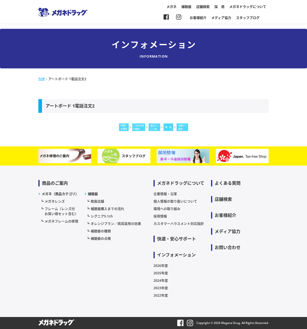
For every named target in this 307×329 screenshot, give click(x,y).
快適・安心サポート (176, 239)
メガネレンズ (55, 201)
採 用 (219, 6)
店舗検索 (203, 6)
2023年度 (161, 288)
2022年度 (161, 295)
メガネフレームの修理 (61, 221)
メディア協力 (221, 17)
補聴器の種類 (101, 231)
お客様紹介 (198, 17)
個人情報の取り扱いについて (175, 201)
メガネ (171, 6)
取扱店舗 (97, 201)
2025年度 (161, 273)
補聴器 (186, 6)
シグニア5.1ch (102, 216)
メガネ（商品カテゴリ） (60, 193)
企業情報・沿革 (165, 193)
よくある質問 (228, 183)
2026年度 (161, 265)
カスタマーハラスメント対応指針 (179, 223)
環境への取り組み (167, 208)
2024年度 (161, 280)
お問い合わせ (228, 247)
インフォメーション (176, 255)
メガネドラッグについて (247, 6)
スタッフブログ (248, 17)
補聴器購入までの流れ (107, 208)
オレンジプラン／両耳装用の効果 (116, 223)
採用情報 (160, 216)
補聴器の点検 (101, 238)
